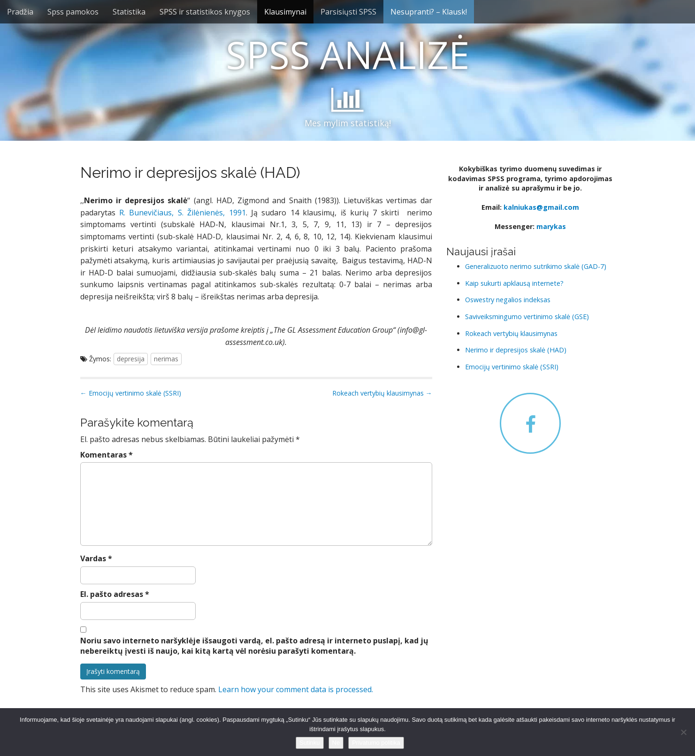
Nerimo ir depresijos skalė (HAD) (515, 349)
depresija (131, 358)
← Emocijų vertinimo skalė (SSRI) (130, 393)
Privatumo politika (376, 742)
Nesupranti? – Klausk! (428, 12)
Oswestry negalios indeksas (507, 299)
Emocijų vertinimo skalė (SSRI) (511, 366)
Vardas (96, 558)
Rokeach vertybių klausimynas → (382, 393)
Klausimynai (285, 12)
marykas (551, 226)
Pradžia (20, 12)
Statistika (129, 12)
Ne (336, 742)
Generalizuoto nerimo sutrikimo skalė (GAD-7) (535, 266)
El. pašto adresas (114, 594)
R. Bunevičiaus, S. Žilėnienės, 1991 (182, 212)
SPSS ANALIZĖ (347, 54)
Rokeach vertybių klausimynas (511, 333)
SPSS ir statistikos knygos (205, 12)
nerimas (166, 358)
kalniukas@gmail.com (541, 207)
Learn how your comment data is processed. (295, 689)
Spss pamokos (73, 12)
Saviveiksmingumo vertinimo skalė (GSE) (527, 316)
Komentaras (106, 455)
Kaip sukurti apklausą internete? (514, 283)
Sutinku (309, 742)
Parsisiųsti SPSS (348, 12)
